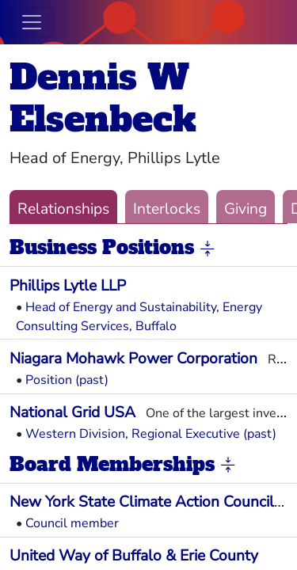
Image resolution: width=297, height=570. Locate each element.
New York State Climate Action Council (142, 502)
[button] (207, 249)
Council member (72, 523)
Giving (245, 209)
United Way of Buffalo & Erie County (134, 555)
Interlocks (166, 209)
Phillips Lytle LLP (68, 286)
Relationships (63, 209)
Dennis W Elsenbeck (103, 98)
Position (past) (67, 380)
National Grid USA (72, 412)
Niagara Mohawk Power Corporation (133, 358)
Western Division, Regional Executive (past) (150, 434)
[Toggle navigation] (32, 22)
